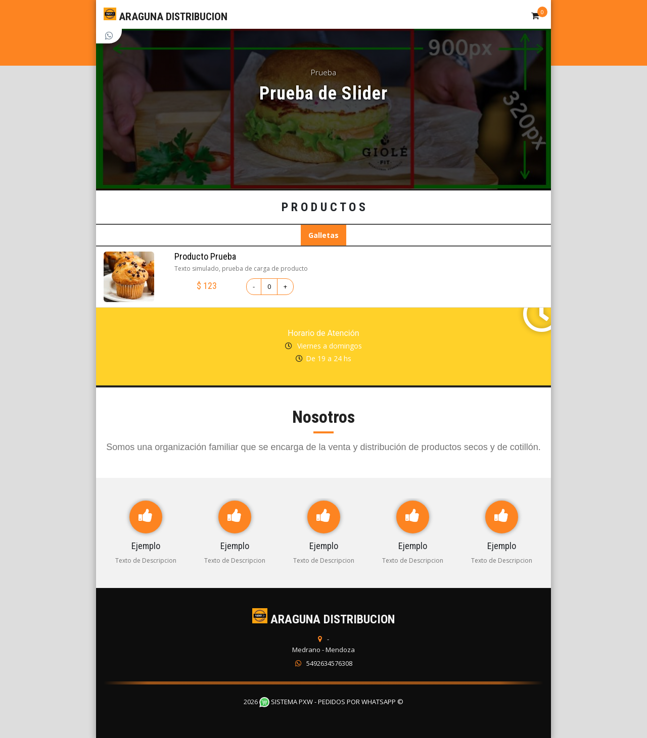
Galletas (323, 235)
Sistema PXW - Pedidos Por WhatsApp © (331, 701)
